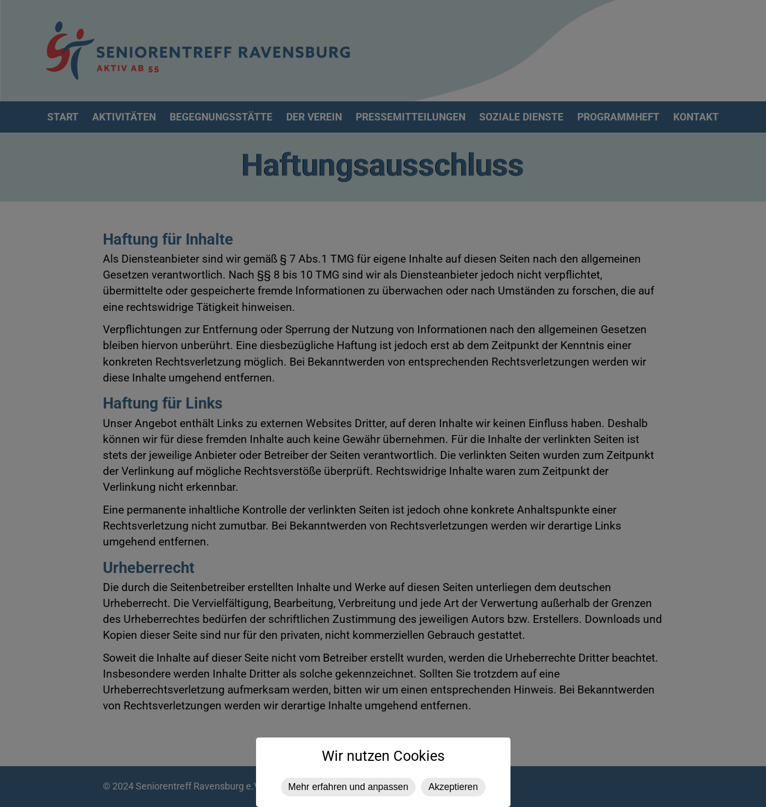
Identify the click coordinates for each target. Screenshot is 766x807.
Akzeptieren (453, 787)
